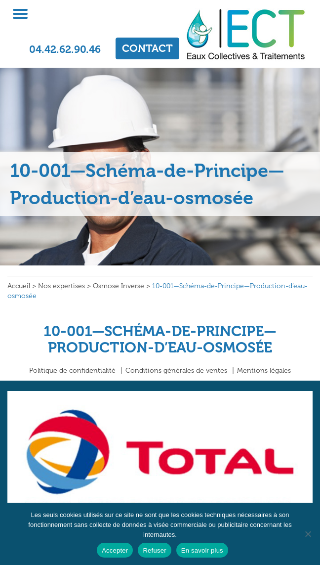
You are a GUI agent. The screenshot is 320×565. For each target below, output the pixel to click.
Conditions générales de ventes (176, 370)
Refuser (154, 550)
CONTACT (147, 48)
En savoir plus (202, 550)
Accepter (115, 550)
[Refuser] (308, 534)
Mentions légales (264, 370)
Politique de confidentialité (72, 370)
